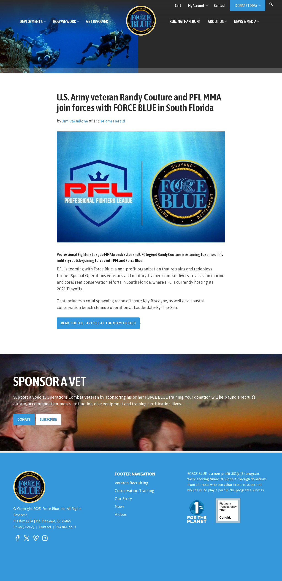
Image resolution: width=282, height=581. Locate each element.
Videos (121, 516)
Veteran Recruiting (132, 483)
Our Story (123, 499)
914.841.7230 (66, 527)
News (120, 507)
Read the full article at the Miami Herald (98, 323)
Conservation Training (135, 491)
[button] (271, 4)
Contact (45, 527)
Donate (24, 419)
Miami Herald (114, 121)
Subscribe (48, 419)
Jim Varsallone (75, 121)
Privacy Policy (23, 527)
